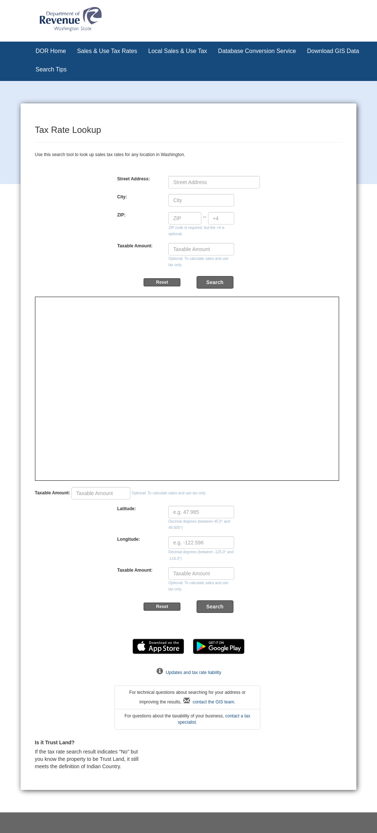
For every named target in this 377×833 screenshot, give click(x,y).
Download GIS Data (333, 51)
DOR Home (51, 51)
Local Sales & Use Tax (177, 51)
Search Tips (51, 69)
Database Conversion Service (257, 51)
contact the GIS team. (209, 702)
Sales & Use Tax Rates (107, 51)
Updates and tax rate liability (188, 672)
